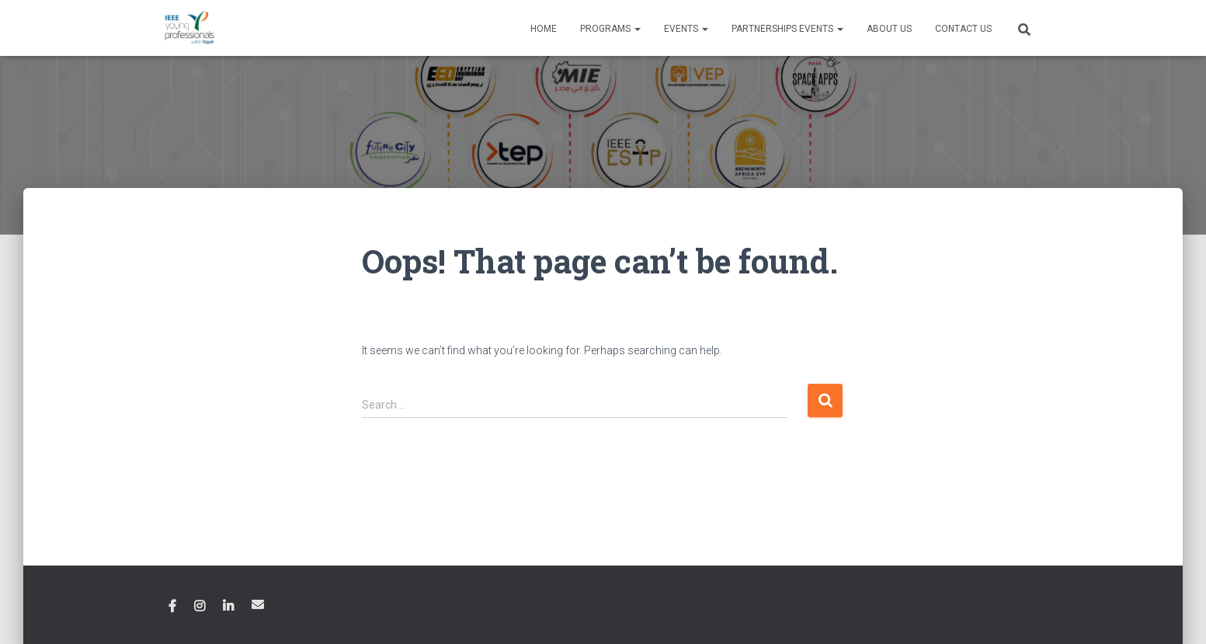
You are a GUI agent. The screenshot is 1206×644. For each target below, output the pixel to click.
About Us (889, 28)
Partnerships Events (787, 28)
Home (543, 28)
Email (258, 604)
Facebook (172, 607)
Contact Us (963, 28)
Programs (610, 28)
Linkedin (228, 607)
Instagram (199, 607)
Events (686, 28)
